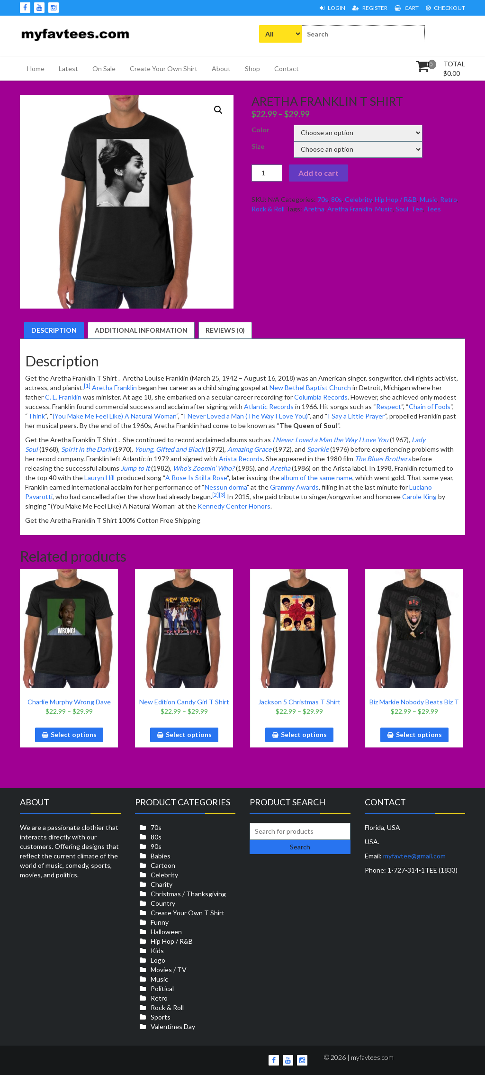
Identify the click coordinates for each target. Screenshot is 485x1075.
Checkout (445, 7)
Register (369, 7)
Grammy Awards (294, 487)
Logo (158, 960)
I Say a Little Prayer (356, 416)
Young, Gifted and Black (169, 449)
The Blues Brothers (383, 459)
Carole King (419, 496)
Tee (417, 209)
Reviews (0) (225, 330)
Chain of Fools (429, 406)
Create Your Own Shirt (164, 68)
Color (260, 130)
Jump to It (135, 468)
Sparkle (318, 449)
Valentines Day (173, 1026)
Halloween (166, 932)
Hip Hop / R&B (396, 199)
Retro (448, 199)
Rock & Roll (268, 209)
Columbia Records (321, 397)
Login (332, 7)
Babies (161, 856)
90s (156, 846)
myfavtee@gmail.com (414, 856)
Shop (252, 68)
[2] (215, 495)
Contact (286, 68)
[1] (87, 386)
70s (322, 199)
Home (36, 68)
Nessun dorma (226, 487)
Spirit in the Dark (86, 449)
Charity (161, 884)
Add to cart (318, 172)
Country (163, 903)
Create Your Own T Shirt (188, 913)
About (221, 68)
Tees (433, 209)
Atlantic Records (269, 406)
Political (162, 988)
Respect (388, 406)
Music (428, 199)
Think (36, 416)
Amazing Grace (249, 449)
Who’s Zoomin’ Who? (203, 468)
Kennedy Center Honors (234, 506)
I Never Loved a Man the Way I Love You (330, 440)
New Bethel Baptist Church (310, 387)
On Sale (104, 68)
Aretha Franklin (349, 209)
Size (257, 146)
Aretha (314, 209)
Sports (161, 1017)
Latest (68, 68)
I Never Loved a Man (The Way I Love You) (246, 416)
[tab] (54, 330)
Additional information (141, 330)
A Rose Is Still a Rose (196, 478)
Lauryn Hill (99, 478)
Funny (160, 922)
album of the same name (316, 478)
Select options (74, 734)
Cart (407, 7)
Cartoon (163, 865)
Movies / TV (169, 970)
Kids (157, 951)
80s (336, 199)
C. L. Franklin (63, 397)
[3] (222, 495)
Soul (401, 209)
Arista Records (241, 459)
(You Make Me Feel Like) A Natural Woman (114, 416)
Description (54, 330)
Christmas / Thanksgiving (188, 894)
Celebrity (358, 199)
